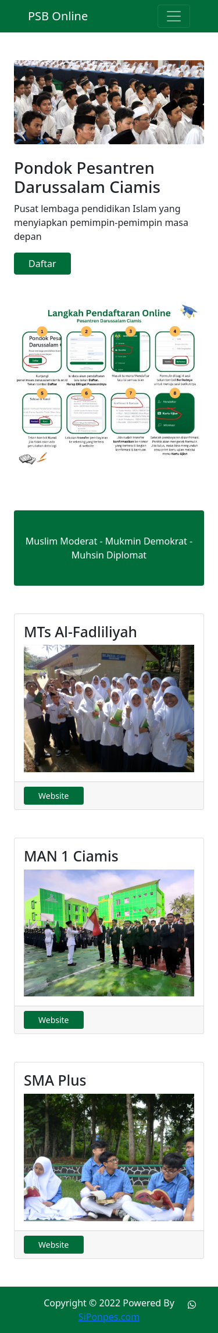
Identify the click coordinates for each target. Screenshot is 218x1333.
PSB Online (58, 16)
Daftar (42, 263)
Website (53, 795)
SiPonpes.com (109, 1316)
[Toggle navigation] (174, 16)
